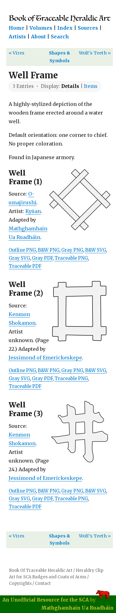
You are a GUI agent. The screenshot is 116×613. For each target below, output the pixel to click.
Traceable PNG (71, 258)
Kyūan (33, 211)
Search (60, 36)
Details (70, 86)
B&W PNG (48, 250)
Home (16, 28)
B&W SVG (95, 250)
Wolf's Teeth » (95, 53)
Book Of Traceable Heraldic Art (40, 570)
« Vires (16, 53)
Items (90, 86)
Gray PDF (42, 258)
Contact (43, 583)
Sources (88, 28)
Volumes (40, 28)
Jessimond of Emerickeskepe (45, 357)
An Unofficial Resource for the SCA (45, 600)
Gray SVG (19, 258)
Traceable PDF (25, 266)
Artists (17, 36)
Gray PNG (72, 250)
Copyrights (20, 583)
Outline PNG (22, 250)
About (38, 36)
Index (65, 28)
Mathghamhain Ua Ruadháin (77, 608)
